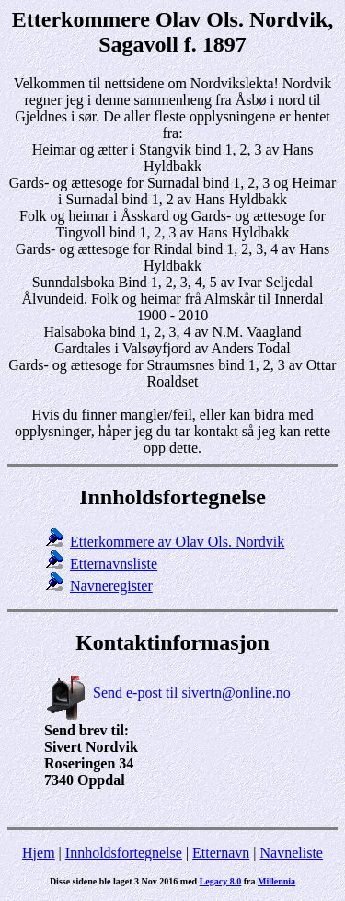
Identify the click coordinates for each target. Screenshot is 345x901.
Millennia (276, 881)
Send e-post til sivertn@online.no (167, 692)
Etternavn (220, 853)
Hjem (38, 853)
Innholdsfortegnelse (123, 853)
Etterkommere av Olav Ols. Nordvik (177, 541)
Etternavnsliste (113, 564)
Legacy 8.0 (221, 881)
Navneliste (291, 853)
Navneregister (111, 586)
